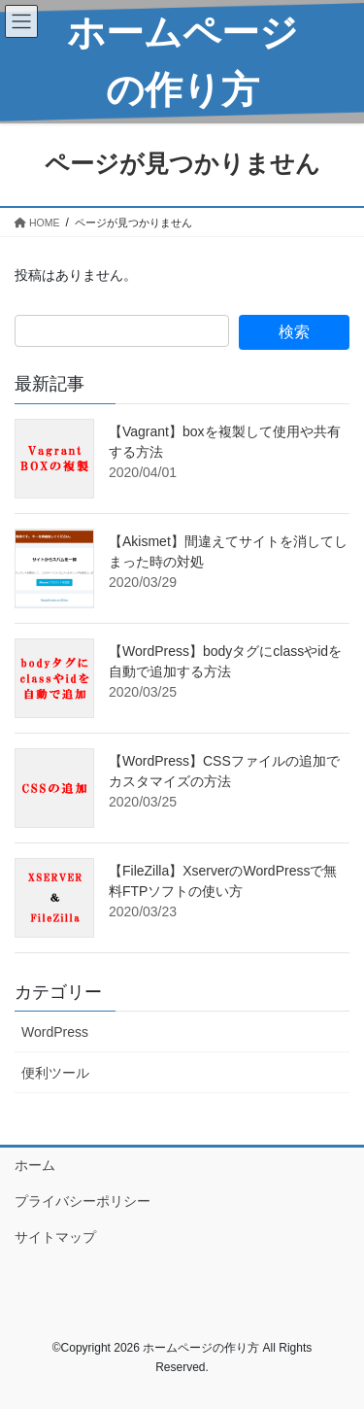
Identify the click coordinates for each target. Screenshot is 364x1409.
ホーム (35, 1165)
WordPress (54, 1032)
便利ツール (55, 1073)
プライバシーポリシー (82, 1201)
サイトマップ (55, 1237)
